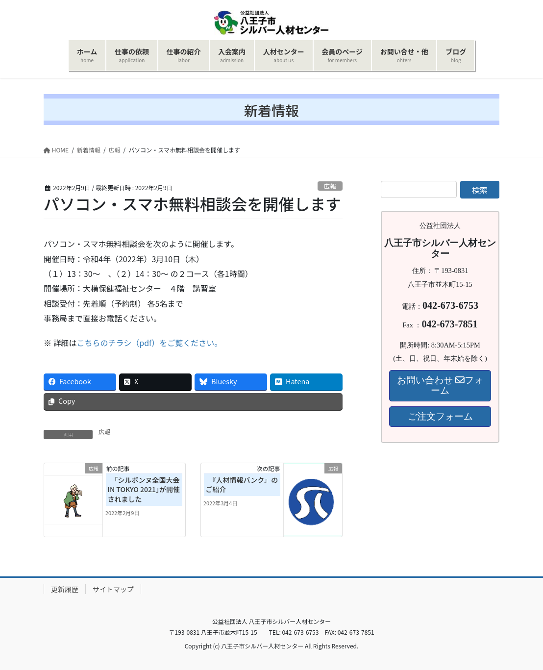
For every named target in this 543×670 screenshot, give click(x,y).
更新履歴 (64, 589)
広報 (330, 186)
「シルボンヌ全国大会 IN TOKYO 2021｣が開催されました (144, 489)
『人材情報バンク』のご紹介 (242, 485)
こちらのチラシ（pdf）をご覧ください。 (149, 342)
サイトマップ (113, 589)
